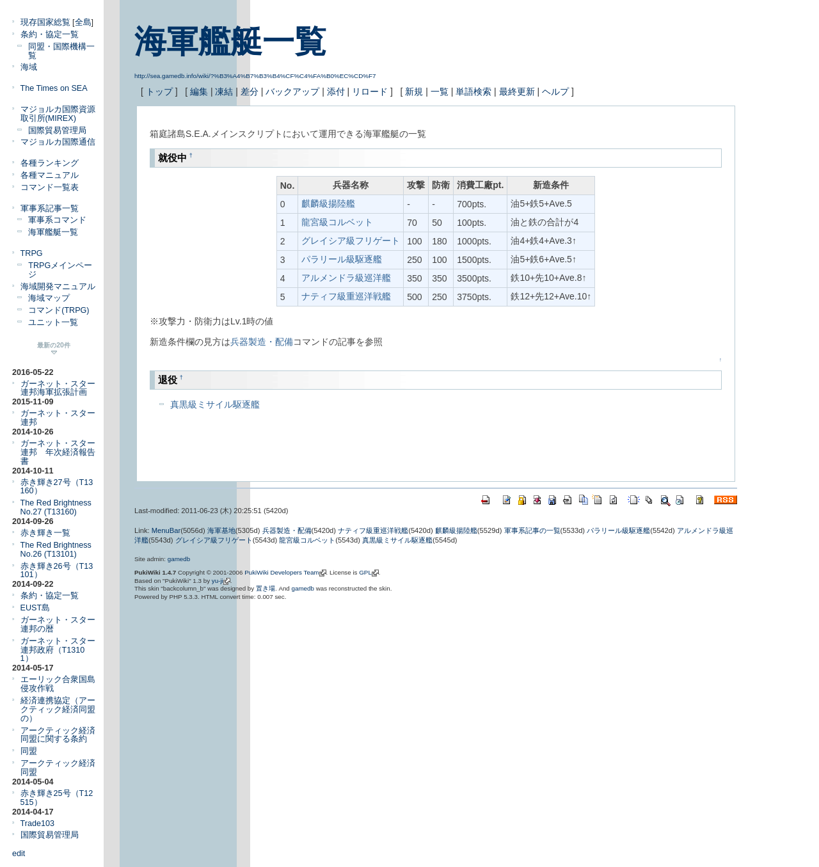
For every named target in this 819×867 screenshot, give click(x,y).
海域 (28, 67)
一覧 (440, 91)
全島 (83, 22)
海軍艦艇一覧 (230, 42)
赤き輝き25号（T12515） (56, 798)
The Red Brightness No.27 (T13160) (55, 507)
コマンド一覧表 (49, 187)
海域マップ (49, 298)
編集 (199, 91)
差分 (249, 91)
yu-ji (217, 580)
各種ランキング (49, 163)
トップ (159, 91)
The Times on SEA (54, 88)
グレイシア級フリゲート (350, 240)
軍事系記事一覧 (49, 208)
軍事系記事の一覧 (532, 530)
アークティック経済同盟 (57, 768)
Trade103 (37, 823)
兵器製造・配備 (261, 342)
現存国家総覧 (45, 22)
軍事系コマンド (57, 220)
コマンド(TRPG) (58, 310)
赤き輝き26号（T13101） (56, 571)
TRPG (31, 253)
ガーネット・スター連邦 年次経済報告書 (57, 452)
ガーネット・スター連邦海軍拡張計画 (57, 388)
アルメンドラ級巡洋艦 (346, 278)
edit (18, 853)
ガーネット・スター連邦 (57, 418)
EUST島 (35, 607)
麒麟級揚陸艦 (328, 203)
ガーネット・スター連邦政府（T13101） (57, 650)
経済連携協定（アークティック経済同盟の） (57, 709)
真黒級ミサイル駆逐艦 (215, 404)
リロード (370, 91)
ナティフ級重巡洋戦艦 (346, 296)
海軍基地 (221, 530)
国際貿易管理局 (57, 130)
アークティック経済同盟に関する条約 (57, 735)
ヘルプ (555, 91)
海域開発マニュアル (57, 286)
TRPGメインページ (60, 270)
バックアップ (292, 91)
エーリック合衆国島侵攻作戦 (57, 684)
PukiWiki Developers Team (281, 572)
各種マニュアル (49, 175)
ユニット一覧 (53, 322)
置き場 (265, 588)
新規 (414, 91)
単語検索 (473, 91)
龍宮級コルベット (337, 222)
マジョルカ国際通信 (57, 142)
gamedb (179, 558)
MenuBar (166, 530)
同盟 (28, 751)
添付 (336, 91)
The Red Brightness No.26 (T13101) (55, 550)
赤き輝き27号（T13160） (56, 487)
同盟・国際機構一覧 (61, 51)
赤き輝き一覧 (45, 533)
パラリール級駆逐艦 (341, 259)
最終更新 (517, 91)
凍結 (224, 91)
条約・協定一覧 (49, 34)
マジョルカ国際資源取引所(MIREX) (57, 114)
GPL (365, 572)
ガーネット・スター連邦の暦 (57, 624)
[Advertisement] (299, 447)
